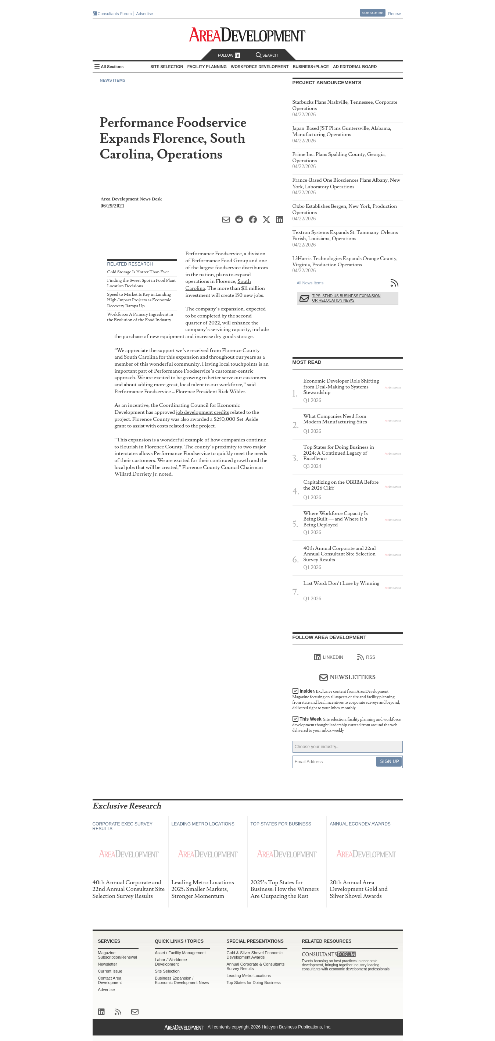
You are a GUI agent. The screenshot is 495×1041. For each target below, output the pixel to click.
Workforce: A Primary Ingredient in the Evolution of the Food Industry (140, 317)
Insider (346, 700)
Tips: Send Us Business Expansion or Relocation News (346, 298)
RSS (366, 657)
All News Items (310, 283)
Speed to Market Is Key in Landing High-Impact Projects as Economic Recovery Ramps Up (139, 300)
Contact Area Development (110, 980)
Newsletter (107, 964)
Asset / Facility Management (180, 953)
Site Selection (167, 971)
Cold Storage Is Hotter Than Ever (138, 272)
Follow (229, 55)
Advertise (144, 13)
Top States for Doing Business (254, 982)
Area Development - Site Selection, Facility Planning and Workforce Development (247, 34)
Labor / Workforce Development (171, 961)
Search (267, 55)
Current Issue (110, 971)
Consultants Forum (115, 13)
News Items (113, 80)
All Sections (112, 66)
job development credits (202, 412)
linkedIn (328, 657)
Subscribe (373, 13)
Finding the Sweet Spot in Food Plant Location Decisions (141, 283)
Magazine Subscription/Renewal (117, 955)
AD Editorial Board (355, 66)
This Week (347, 725)
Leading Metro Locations (249, 975)
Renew (394, 13)
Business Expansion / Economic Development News (182, 980)
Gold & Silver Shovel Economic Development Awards (255, 955)
